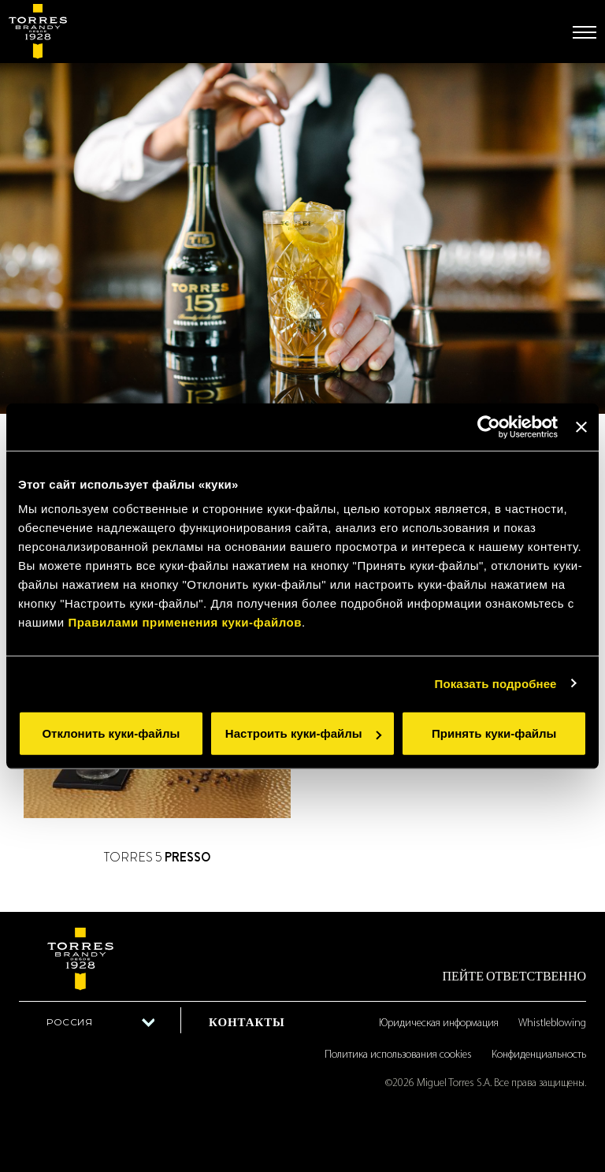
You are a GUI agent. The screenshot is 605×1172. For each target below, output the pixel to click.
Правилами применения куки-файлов (185, 622)
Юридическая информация (439, 1023)
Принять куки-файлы (494, 733)
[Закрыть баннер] (581, 426)
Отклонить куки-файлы (111, 733)
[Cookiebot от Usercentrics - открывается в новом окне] (489, 426)
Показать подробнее (496, 683)
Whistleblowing (552, 1023)
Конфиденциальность (539, 1055)
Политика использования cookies (398, 1055)
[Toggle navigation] (584, 32)
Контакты (247, 1022)
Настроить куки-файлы (303, 733)
